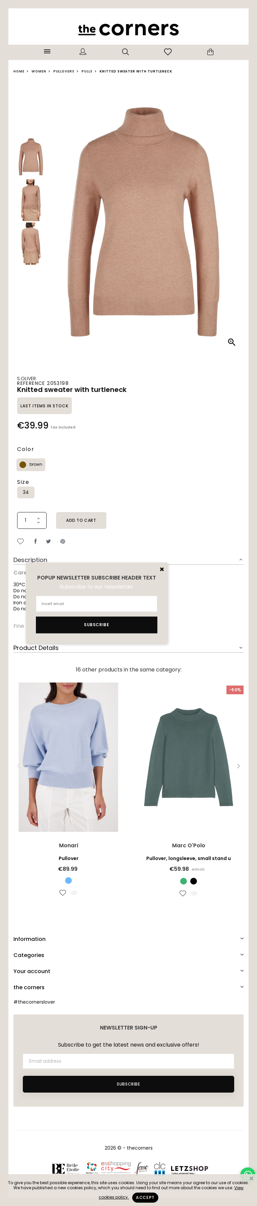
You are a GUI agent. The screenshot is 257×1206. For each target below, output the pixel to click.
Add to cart (81, 520)
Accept (145, 1197)
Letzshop (190, 1168)
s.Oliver (26, 378)
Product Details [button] (36, 648)
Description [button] (30, 560)
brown (36, 464)
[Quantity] (32, 520)
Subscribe (128, 1084)
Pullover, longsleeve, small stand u (188, 858)
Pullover (69, 858)
